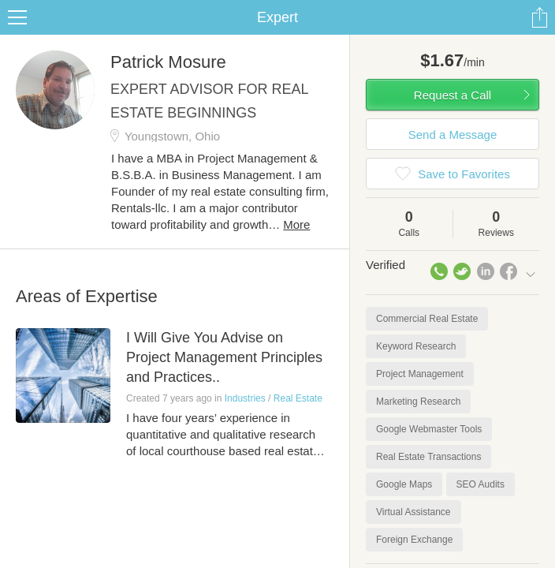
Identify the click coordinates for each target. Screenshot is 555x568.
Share (539, 17)
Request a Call (452, 95)
